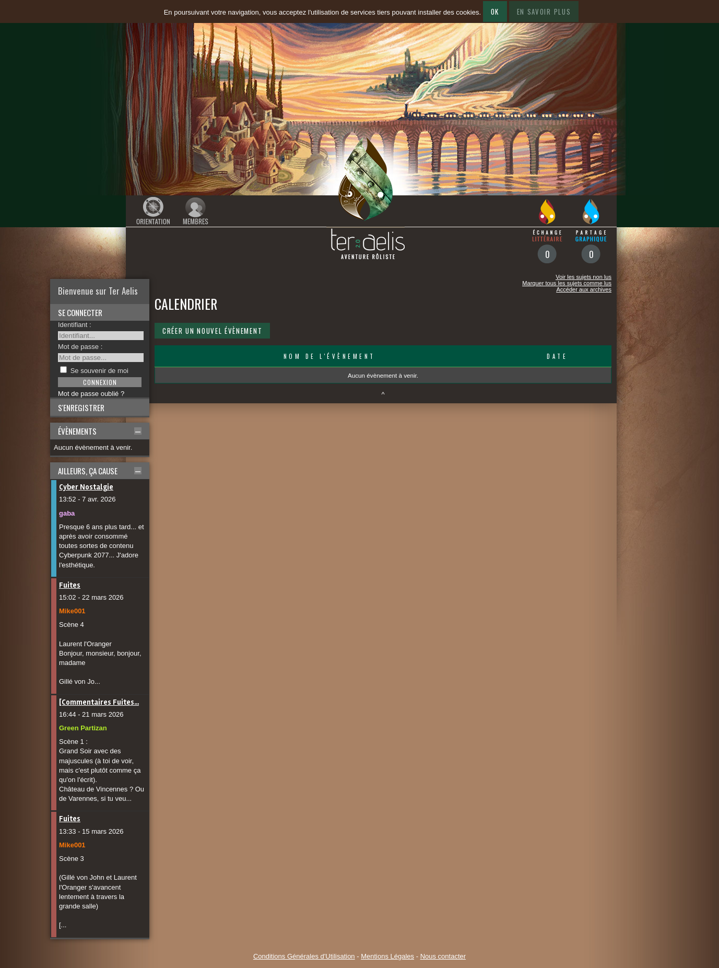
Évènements (77, 431)
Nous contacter (443, 956)
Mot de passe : (80, 347)
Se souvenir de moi (99, 371)
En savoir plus (544, 11)
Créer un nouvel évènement (212, 330)
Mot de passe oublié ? (91, 394)
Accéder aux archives (583, 289)
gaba (67, 513)
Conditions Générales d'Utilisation (304, 956)
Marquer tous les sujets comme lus (566, 283)
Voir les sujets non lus (583, 277)
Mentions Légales (387, 956)
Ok (495, 11)
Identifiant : (74, 325)
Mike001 (72, 611)
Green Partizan (83, 728)
